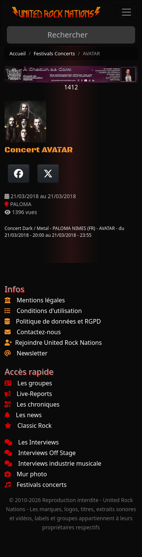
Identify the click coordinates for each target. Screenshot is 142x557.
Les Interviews (32, 442)
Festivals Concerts (54, 53)
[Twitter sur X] (48, 173)
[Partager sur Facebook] (19, 173)
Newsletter (32, 353)
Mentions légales (41, 300)
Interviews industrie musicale (53, 463)
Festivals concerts (36, 484)
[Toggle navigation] (126, 12)
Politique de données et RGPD (58, 321)
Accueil (17, 53)
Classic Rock (28, 425)
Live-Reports (28, 394)
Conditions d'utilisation (49, 311)
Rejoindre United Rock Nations (58, 342)
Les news (23, 415)
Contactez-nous (39, 332)
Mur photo (26, 474)
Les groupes (28, 383)
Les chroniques (32, 404)
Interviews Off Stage (40, 453)
